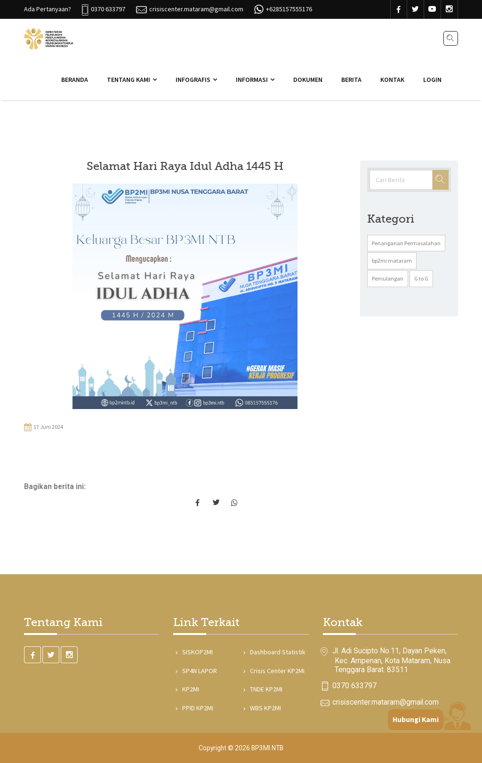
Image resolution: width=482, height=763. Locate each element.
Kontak (392, 79)
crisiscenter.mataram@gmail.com (385, 702)
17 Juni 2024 (43, 427)
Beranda (74, 79)
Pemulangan (387, 278)
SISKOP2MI (196, 652)
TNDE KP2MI (265, 689)
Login (432, 79)
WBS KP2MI (264, 708)
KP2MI (189, 689)
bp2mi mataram (392, 260)
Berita (351, 79)
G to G (421, 278)
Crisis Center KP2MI (276, 671)
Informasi (252, 79)
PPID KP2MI (196, 708)
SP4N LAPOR (198, 671)
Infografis (193, 79)
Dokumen (307, 79)
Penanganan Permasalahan (406, 243)
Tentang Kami (128, 79)
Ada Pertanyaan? (47, 9)
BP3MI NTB (267, 748)
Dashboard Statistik (276, 652)
